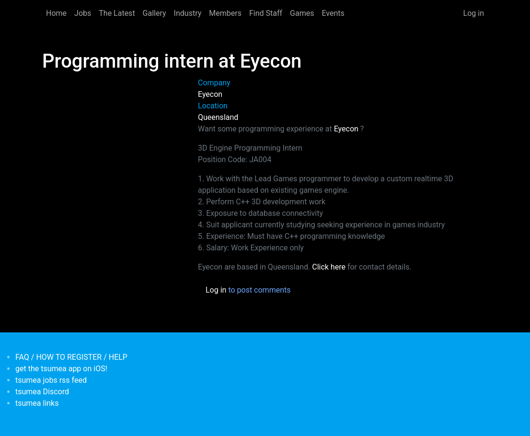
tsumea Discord (42, 391)
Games (302, 13)
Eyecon (210, 94)
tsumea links (36, 403)
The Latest (117, 13)
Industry (188, 13)
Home (56, 13)
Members (225, 13)
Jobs (82, 13)
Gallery (154, 13)
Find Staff (265, 13)
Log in (473, 13)
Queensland (218, 117)
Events (333, 13)
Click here (329, 266)
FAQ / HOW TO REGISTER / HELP (71, 357)
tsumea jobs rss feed (51, 380)
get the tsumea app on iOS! (61, 368)
